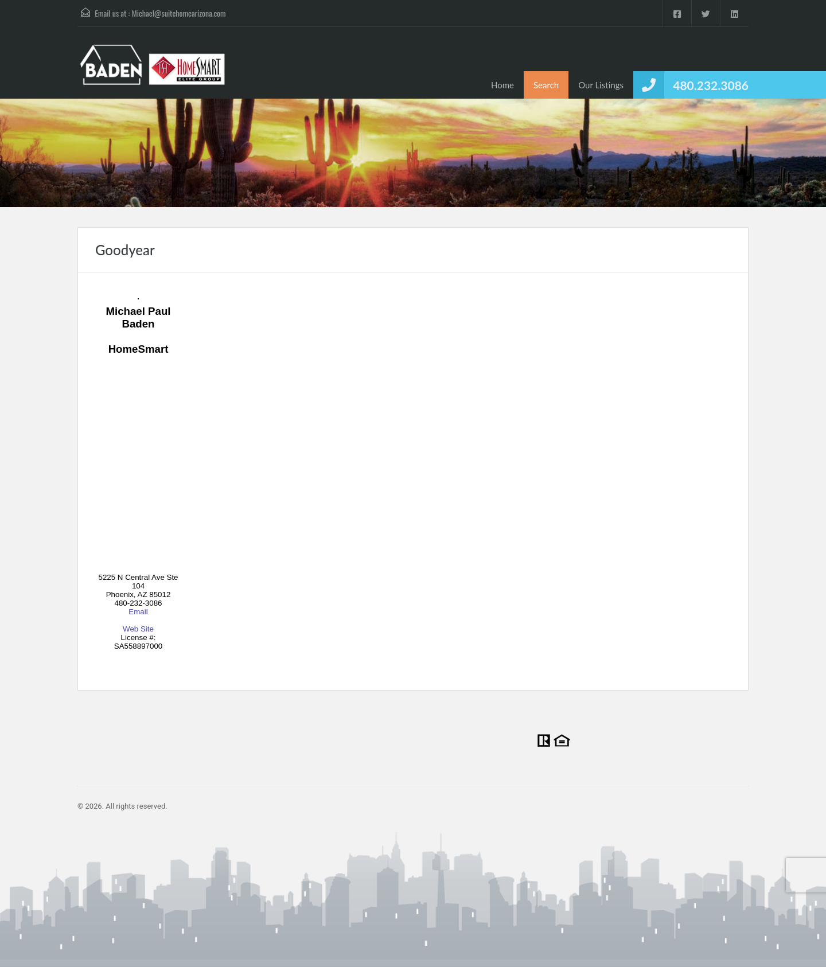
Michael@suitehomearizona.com (179, 13)
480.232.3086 (711, 85)
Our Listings (601, 85)
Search (546, 85)
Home (502, 85)
